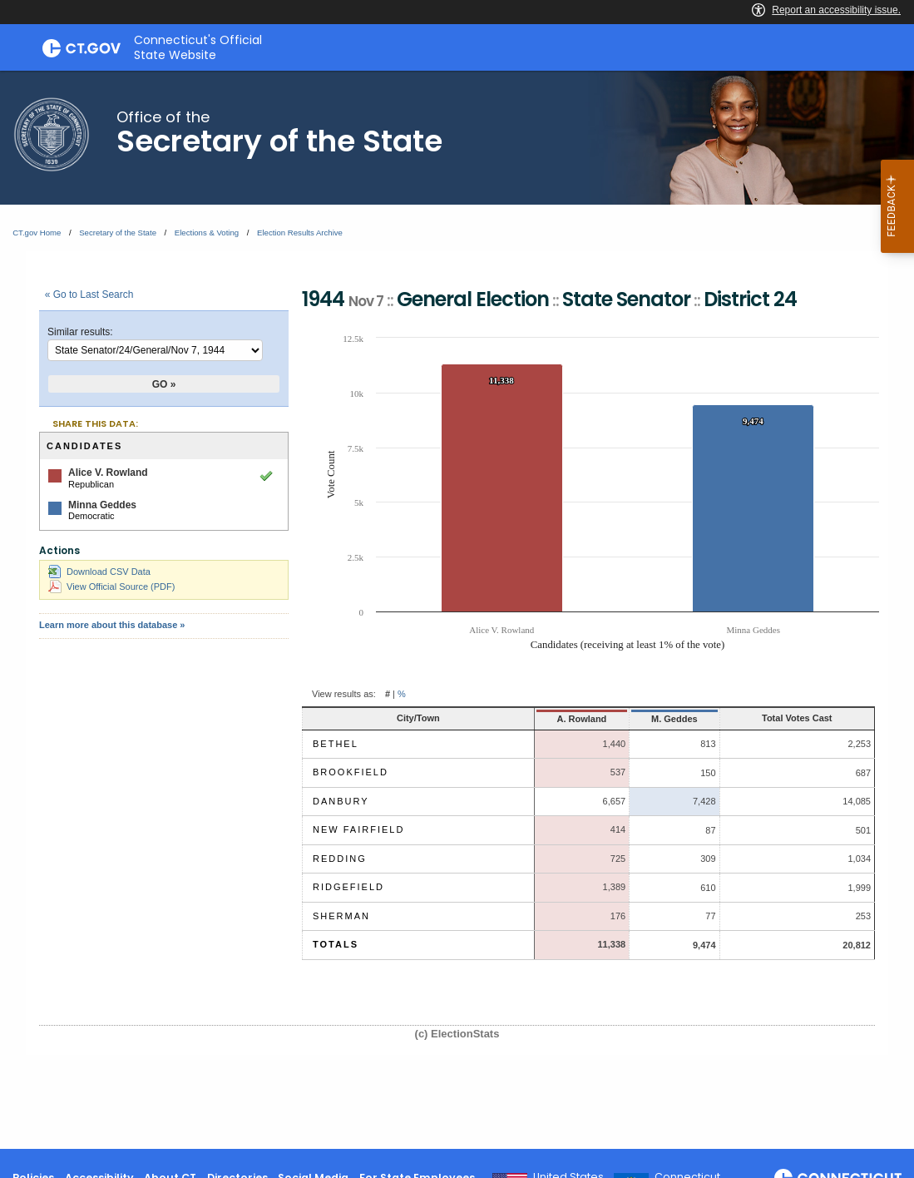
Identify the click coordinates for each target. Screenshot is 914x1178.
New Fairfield (358, 829)
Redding (340, 859)
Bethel (335, 744)
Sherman (341, 916)
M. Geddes (674, 719)
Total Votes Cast (797, 718)
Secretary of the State (117, 232)
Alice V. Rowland (108, 472)
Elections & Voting (207, 232)
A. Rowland (581, 719)
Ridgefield (348, 887)
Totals (335, 944)
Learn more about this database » (112, 625)
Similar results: (80, 332)
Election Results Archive (300, 232)
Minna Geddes (102, 505)
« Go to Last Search (89, 294)
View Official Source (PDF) (111, 586)
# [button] (387, 694)
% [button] (402, 694)
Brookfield (350, 772)
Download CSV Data (99, 572)
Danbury (341, 801)
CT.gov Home (36, 232)
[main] (457, 610)
